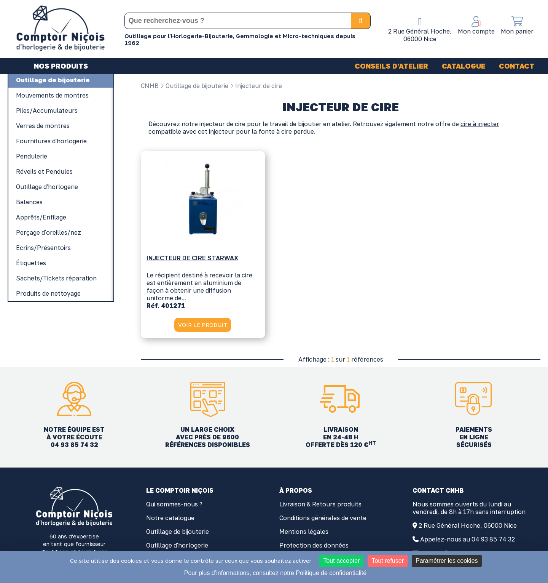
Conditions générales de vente (322, 519)
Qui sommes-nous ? (174, 505)
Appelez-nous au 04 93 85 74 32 (467, 540)
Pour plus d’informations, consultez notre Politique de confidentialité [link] (275, 573)
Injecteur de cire (256, 86)
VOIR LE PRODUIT (203, 325)
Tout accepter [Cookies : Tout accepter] (341, 560)
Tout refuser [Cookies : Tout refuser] (387, 560)
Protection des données (314, 546)
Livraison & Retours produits (320, 505)
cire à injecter (479, 125)
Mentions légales (303, 533)
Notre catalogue (170, 519)
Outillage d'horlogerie (177, 546)
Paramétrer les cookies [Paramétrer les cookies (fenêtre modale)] (447, 560)
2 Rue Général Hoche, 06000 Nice (468, 526)
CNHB (150, 86)
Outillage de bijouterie (194, 86)
